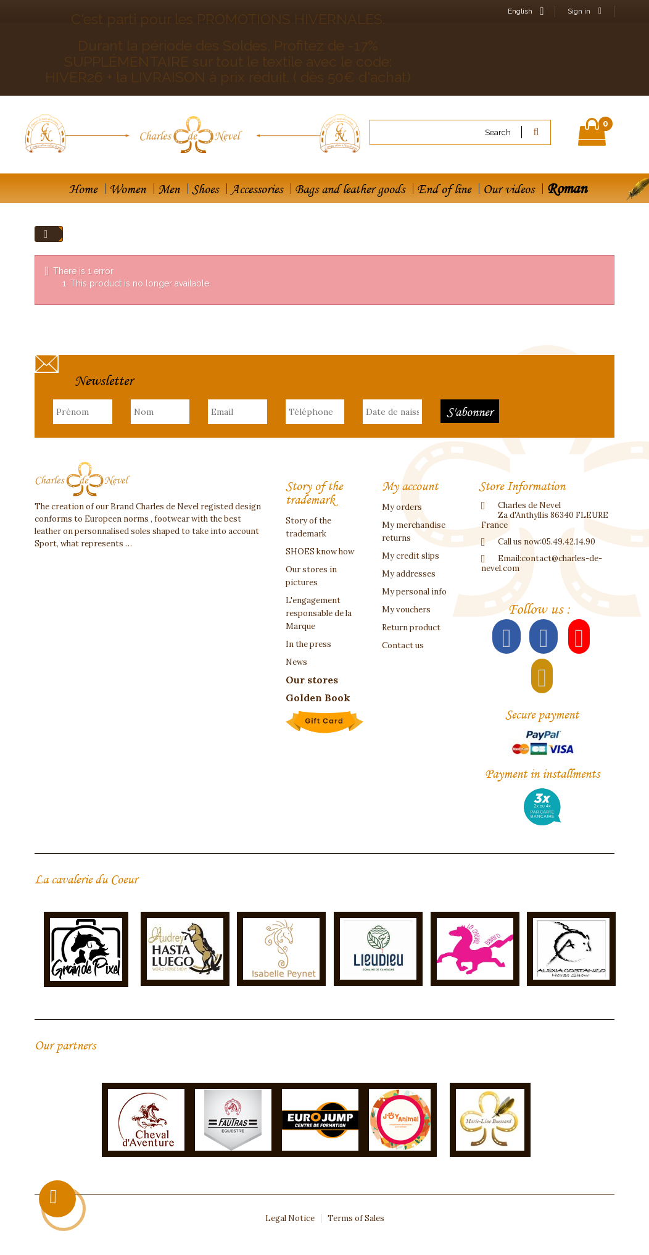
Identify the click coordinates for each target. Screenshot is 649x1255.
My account (410, 486)
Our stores (312, 679)
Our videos (508, 189)
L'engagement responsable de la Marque (319, 613)
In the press (308, 644)
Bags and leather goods (350, 189)
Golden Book (318, 697)
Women (127, 189)
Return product (411, 627)
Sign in (584, 11)
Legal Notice (290, 1218)
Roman (567, 188)
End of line (444, 189)
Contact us (403, 645)
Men (169, 189)
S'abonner (470, 412)
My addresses (409, 574)
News (296, 662)
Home (83, 189)
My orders (402, 507)
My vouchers (406, 609)
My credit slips (410, 556)
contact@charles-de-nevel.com (541, 563)
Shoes (205, 189)
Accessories (257, 189)
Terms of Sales (356, 1218)
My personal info (414, 591)
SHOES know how (320, 551)
